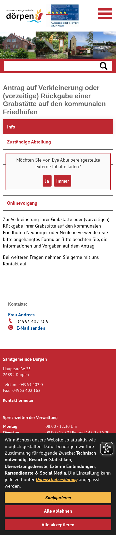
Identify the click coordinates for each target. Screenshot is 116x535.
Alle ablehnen (58, 511)
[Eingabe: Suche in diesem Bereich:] (49, 66)
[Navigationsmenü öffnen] (104, 12)
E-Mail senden (31, 328)
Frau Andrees (21, 315)
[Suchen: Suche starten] (103, 66)
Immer (62, 181)
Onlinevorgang (22, 203)
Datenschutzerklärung (57, 479)
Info (11, 127)
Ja (47, 181)
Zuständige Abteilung (29, 142)
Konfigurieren (58, 498)
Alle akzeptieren (58, 525)
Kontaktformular (18, 400)
